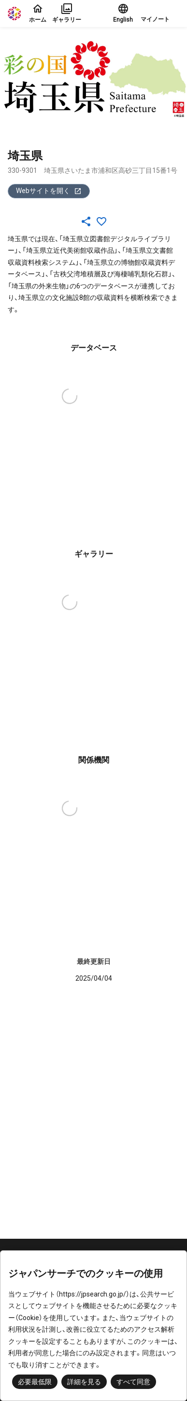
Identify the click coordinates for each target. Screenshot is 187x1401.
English (123, 13)
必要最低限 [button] (35, 1382)
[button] (160, 13)
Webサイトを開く (49, 191)
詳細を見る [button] (84, 1382)
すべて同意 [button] (133, 1382)
